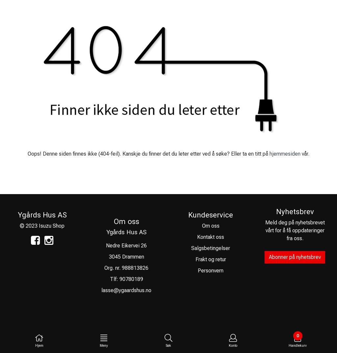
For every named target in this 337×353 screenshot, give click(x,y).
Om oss (211, 226)
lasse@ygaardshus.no (126, 290)
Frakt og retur (210, 259)
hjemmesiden (285, 154)
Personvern (210, 270)
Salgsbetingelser (210, 248)
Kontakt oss (210, 237)
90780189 (131, 279)
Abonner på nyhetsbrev (295, 257)
